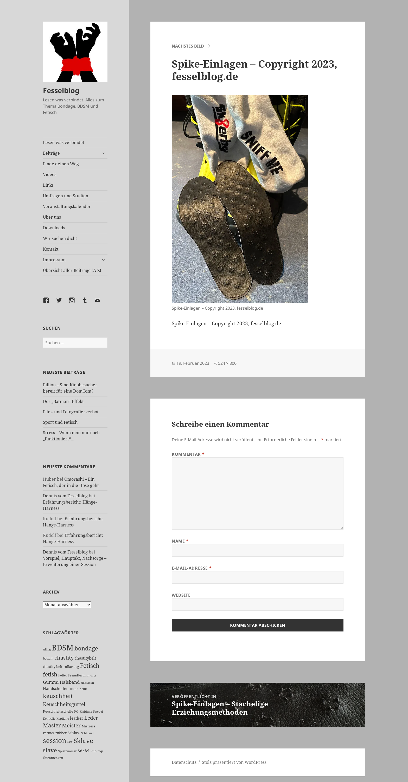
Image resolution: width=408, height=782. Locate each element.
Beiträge (51, 153)
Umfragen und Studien (65, 196)
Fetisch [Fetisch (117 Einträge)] (90, 666)
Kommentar (188, 454)
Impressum (54, 260)
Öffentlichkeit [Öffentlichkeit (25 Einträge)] (53, 758)
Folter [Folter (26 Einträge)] (62, 675)
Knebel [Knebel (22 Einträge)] (98, 711)
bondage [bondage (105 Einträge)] (86, 648)
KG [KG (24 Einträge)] (76, 711)
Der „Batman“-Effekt (63, 401)
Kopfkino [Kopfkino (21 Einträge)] (62, 718)
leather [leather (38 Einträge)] (76, 718)
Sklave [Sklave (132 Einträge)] (83, 741)
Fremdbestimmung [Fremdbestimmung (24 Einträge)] (82, 675)
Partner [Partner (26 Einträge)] (48, 733)
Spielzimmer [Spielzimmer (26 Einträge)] (67, 751)
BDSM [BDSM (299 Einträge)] (62, 647)
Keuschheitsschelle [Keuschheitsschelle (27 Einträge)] (58, 711)
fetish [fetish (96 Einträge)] (50, 674)
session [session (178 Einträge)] (54, 740)
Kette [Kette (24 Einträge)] (83, 689)
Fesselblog (61, 90)
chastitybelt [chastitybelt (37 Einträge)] (85, 658)
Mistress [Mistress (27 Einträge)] (88, 726)
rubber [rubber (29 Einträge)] (61, 733)
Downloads (54, 228)
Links (48, 185)
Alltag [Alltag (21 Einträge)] (47, 649)
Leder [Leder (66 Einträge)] (91, 717)
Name (180, 541)
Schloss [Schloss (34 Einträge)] (74, 732)
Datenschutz (184, 762)
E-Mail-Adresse (192, 568)
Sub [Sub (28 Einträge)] (94, 751)
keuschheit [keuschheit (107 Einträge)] (58, 696)
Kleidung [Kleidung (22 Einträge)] (86, 711)
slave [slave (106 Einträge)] (50, 750)
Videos (49, 174)
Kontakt (51, 249)
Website (181, 595)
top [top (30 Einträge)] (100, 751)
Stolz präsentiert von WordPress (234, 762)
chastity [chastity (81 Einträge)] (64, 657)
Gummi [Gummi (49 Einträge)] (51, 682)
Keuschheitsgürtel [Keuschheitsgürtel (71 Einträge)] (64, 704)
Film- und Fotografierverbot (71, 412)
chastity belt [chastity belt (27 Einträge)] (52, 666)
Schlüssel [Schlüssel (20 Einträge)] (87, 733)
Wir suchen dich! (60, 238)
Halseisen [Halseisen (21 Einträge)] (87, 683)
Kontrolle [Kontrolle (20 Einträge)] (49, 718)
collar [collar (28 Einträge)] (68, 666)
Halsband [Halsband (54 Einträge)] (70, 682)
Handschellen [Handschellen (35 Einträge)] (56, 688)
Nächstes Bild (188, 46)
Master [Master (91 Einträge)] (52, 725)
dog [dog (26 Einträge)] (76, 666)
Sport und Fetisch (60, 422)
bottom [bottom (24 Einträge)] (48, 658)
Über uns (52, 217)
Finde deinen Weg (61, 164)
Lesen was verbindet (63, 142)
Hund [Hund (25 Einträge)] (74, 689)
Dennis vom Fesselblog (65, 496)
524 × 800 (227, 363)
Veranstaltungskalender (67, 206)
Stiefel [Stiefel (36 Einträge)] (84, 750)
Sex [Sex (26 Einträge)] (70, 742)
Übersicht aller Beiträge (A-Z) (72, 270)
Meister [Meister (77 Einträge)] (71, 725)
